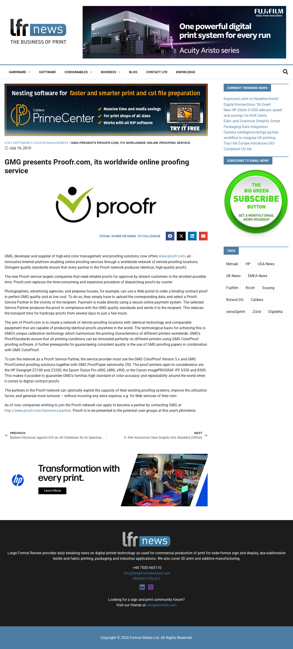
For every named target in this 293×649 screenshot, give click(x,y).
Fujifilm (232, 287)
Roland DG (235, 299)
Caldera (257, 299)
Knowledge (170, 72)
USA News (266, 263)
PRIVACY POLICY (146, 579)
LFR (8, 143)
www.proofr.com (172, 256)
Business (102, 72)
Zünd (256, 311)
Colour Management (51, 143)
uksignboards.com (162, 605)
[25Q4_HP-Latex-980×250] (106, 480)
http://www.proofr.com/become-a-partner (38, 410)
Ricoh (250, 287)
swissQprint (235, 311)
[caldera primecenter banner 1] (106, 109)
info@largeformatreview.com (146, 573)
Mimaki (232, 263)
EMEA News (257, 275)
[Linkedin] (142, 587)
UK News (233, 275)
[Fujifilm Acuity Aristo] (184, 32)
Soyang (268, 287)
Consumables (72, 72)
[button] (27, 72)
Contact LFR (144, 72)
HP (248, 263)
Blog (123, 72)
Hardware (18, 72)
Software (43, 72)
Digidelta (275, 311)
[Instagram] (151, 587)
